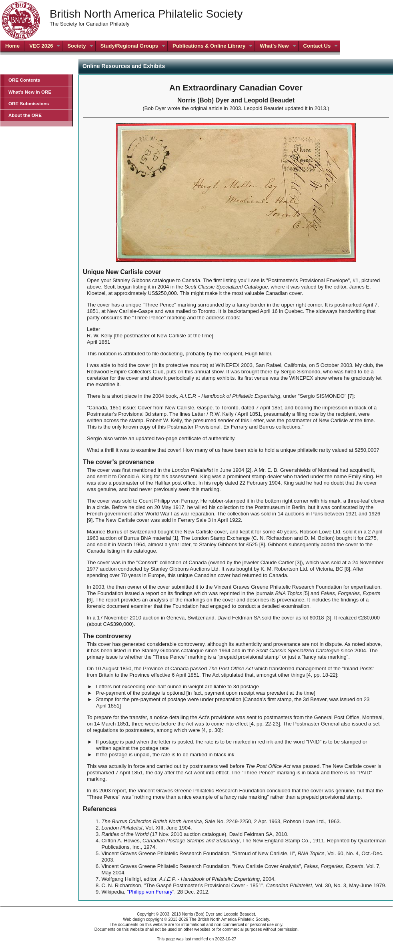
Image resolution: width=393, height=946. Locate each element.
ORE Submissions (28, 103)
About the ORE (25, 115)
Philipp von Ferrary (150, 892)
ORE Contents (24, 79)
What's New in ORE (29, 91)
